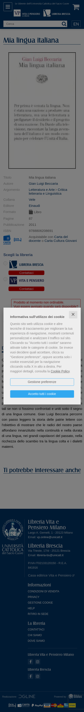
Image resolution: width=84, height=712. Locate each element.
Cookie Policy (60, 371)
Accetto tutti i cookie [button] (42, 394)
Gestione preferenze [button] (42, 382)
